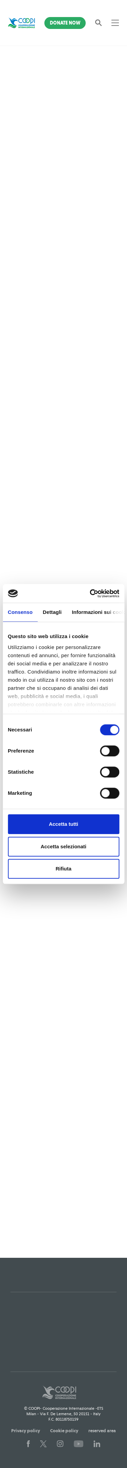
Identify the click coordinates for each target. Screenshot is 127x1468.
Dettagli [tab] (52, 612)
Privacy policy (25, 1430)
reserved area (102, 1430)
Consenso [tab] (20, 612)
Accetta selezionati (63, 846)
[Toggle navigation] (115, 23)
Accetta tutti (63, 824)
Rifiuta (63, 868)
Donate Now (65, 23)
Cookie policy (64, 1430)
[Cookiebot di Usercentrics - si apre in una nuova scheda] (90, 593)
